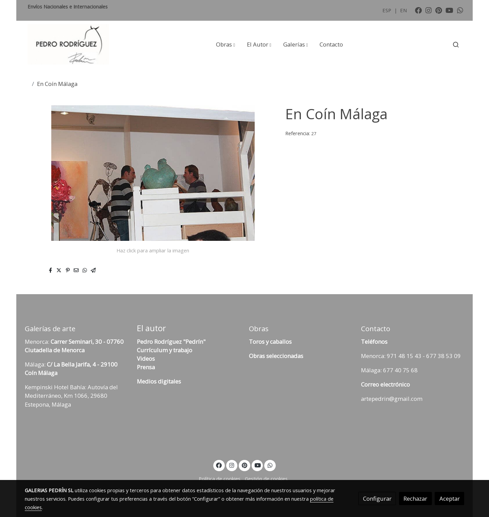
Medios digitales (159, 381)
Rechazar (415, 498)
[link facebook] (418, 9)
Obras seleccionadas (276, 356)
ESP (387, 10)
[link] (68, 44)
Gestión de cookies (266, 478)
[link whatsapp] (460, 9)
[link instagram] (428, 9)
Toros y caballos (270, 341)
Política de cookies (219, 478)
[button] (225, 44)
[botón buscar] (456, 44)
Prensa (146, 367)
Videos (146, 358)
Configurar (377, 498)
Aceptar (449, 498)
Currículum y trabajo (164, 350)
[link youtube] (449, 9)
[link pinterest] (438, 9)
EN (403, 10)
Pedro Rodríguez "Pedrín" (171, 341)
